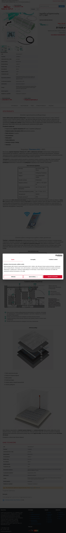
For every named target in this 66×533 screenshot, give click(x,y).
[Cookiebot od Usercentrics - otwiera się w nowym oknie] (56, 256)
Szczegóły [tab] (33, 259)
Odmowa (13, 276)
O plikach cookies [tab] (53, 259)
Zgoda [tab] (12, 259)
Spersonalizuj (33, 276)
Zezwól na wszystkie (53, 276)
